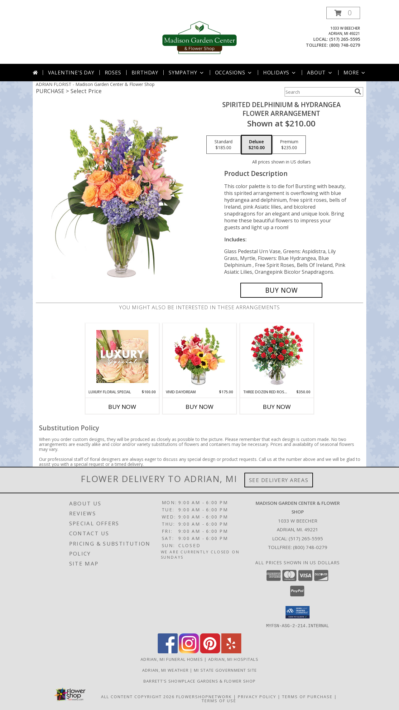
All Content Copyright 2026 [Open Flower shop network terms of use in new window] (138, 696)
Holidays (280, 72)
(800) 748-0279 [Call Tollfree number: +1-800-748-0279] (310, 547)
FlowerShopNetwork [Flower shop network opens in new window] (204, 696)
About (320, 72)
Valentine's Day (71, 72)
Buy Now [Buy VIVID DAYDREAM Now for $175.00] (199, 407)
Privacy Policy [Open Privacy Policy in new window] (257, 696)
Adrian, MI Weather (165, 670)
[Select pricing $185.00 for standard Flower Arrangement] (223, 145)
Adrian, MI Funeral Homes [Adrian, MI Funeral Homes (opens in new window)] (172, 659)
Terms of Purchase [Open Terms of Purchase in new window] (307, 696)
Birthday (145, 72)
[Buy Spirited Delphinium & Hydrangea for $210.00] (281, 290)
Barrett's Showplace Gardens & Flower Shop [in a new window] (199, 681)
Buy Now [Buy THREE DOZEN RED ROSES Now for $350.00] (277, 407)
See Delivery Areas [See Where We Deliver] (279, 480)
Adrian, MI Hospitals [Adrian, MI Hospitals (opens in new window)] (233, 659)
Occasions (234, 72)
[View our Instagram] (189, 651)
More (355, 72)
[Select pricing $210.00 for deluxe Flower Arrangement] (256, 145)
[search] (358, 91)
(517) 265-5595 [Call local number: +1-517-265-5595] (344, 39)
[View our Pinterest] (210, 651)
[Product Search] (318, 92)
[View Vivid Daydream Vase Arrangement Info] (200, 356)
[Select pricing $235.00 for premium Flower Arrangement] (289, 145)
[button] (343, 13)
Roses (113, 72)
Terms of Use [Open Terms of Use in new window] (219, 700)
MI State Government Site (225, 670)
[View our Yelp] (231, 651)
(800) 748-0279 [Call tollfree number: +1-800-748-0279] (344, 45)
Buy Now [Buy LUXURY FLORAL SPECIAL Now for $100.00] (122, 407)
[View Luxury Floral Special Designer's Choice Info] (122, 356)
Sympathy (186, 72)
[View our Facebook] (168, 651)
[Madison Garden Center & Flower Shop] (199, 35)
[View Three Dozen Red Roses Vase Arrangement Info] (277, 356)
